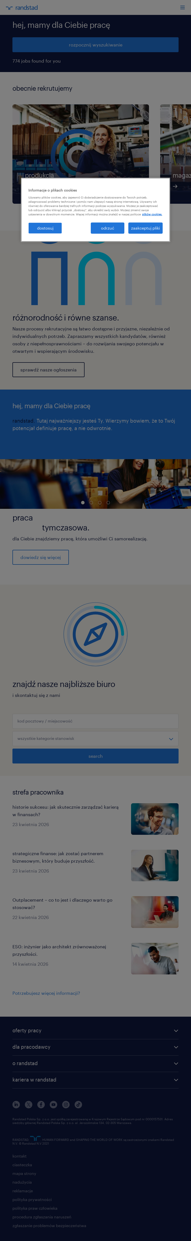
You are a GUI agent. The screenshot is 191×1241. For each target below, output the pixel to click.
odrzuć (107, 228)
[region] (95, 210)
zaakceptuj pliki (145, 228)
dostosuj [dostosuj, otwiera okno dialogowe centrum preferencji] (45, 228)
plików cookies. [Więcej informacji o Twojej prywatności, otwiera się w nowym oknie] (152, 214)
